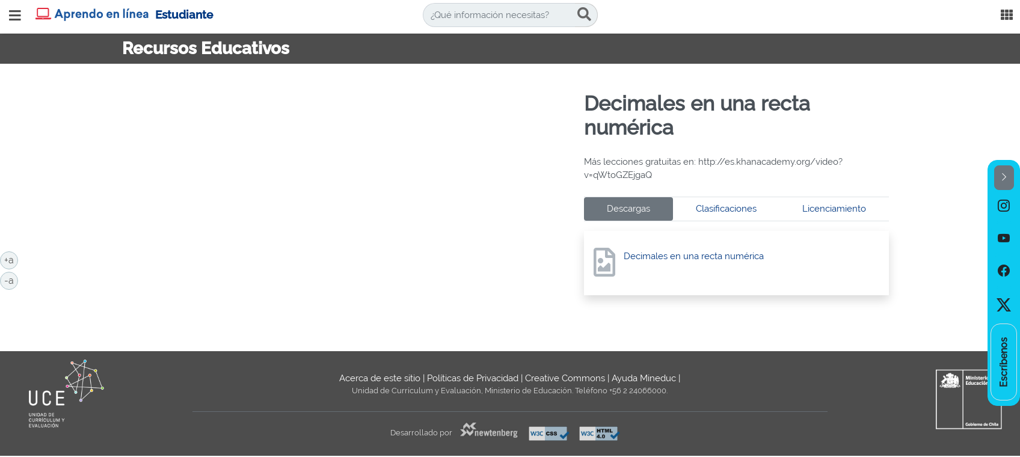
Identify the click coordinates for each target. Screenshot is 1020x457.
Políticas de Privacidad (472, 378)
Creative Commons (565, 378)
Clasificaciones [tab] (726, 208)
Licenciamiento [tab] (834, 208)
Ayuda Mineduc (644, 378)
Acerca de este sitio (379, 378)
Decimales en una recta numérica (694, 256)
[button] (1004, 177)
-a (11, 279)
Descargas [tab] (628, 208)
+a (11, 259)
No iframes (348, 199)
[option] (1004, 206)
